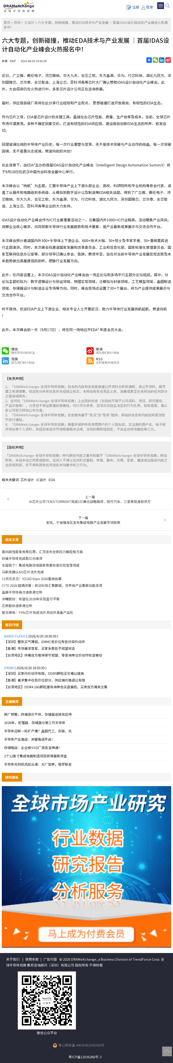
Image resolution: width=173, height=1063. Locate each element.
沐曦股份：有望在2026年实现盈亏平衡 (31, 599)
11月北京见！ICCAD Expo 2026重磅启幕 (31, 578)
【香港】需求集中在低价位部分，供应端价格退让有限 (44, 680)
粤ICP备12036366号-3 (85, 1056)
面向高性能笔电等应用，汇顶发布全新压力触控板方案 (42, 551)
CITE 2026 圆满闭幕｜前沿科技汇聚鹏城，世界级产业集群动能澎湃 (52, 585)
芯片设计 (27, 479)
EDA (51, 479)
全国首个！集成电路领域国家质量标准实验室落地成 (41, 565)
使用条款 (32, 959)
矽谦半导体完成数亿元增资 (22, 558)
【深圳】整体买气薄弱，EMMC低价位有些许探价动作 (44, 641)
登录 (147, 7)
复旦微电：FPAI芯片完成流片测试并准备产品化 (37, 612)
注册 (133, 7)
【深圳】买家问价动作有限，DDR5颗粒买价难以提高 (44, 673)
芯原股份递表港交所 (17, 605)
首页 (7, 22)
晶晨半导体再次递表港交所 (22, 592)
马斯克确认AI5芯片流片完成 (23, 572)
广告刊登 (50, 959)
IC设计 (29, 22)
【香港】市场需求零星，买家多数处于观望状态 (39, 648)
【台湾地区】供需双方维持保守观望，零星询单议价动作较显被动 (53, 655)
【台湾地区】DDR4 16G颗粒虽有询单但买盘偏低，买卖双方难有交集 (55, 686)
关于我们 (13, 959)
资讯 (17, 22)
